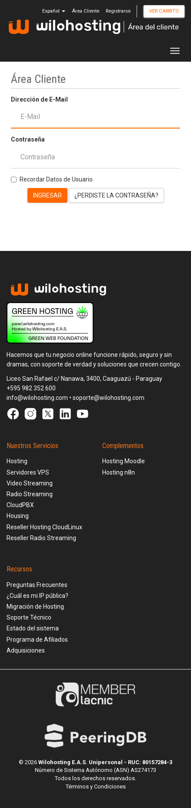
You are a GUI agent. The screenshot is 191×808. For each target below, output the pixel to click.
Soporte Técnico (29, 617)
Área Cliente (85, 11)
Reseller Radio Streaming (41, 537)
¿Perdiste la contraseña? (116, 195)
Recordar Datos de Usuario (52, 179)
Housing (18, 515)
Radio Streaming (30, 494)
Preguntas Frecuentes (37, 584)
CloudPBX (20, 504)
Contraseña (28, 139)
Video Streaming (30, 483)
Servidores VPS (28, 472)
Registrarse (118, 11)
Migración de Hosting (35, 606)
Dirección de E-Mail (39, 99)
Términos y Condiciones (96, 786)
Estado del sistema (33, 628)
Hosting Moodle (123, 461)
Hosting (17, 461)
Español (53, 11)
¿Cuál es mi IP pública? (37, 595)
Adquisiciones (26, 650)
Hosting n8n (118, 472)
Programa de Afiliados (37, 639)
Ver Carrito (164, 11)
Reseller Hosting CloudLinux (44, 527)
